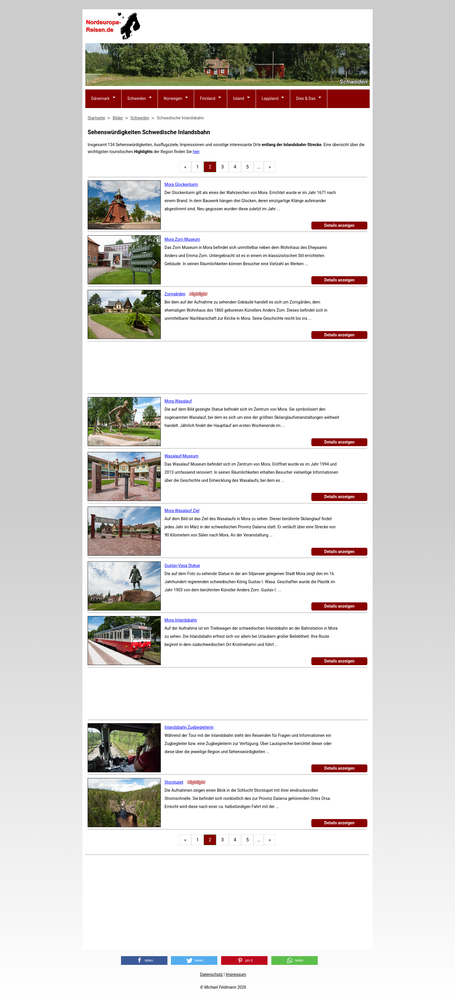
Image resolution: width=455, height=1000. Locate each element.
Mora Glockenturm (181, 184)
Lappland (270, 98)
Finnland (207, 98)
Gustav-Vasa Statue (182, 565)
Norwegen (173, 98)
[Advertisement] (264, 26)
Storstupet (174, 782)
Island (238, 98)
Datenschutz (211, 974)
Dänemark (100, 98)
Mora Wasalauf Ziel (182, 510)
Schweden (136, 98)
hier (196, 151)
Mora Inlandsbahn (181, 620)
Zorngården (175, 294)
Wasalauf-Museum (181, 456)
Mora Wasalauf (178, 401)
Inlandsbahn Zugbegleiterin (189, 727)
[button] (144, 960)
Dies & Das (305, 98)
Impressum (236, 974)
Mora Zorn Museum (182, 239)
